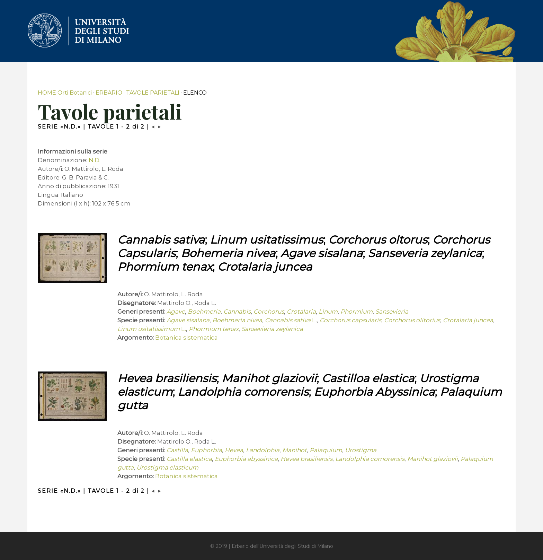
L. (291, 320)
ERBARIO (109, 92)
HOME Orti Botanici (65, 92)
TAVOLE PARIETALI (152, 92)
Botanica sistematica (186, 337)
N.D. (94, 160)
